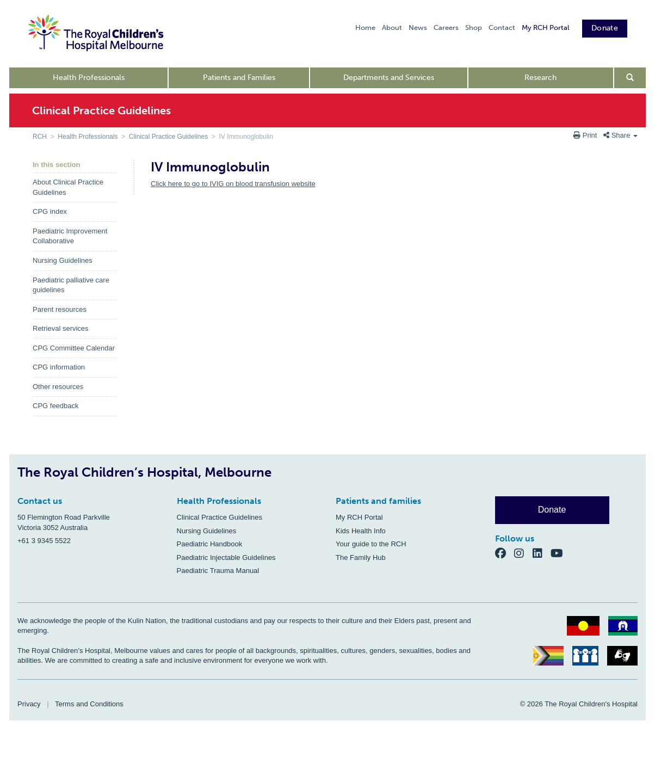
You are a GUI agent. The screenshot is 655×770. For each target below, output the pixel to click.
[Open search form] (630, 77)
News (418, 27)
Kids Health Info (361, 531)
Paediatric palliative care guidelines (71, 285)
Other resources (58, 387)
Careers (446, 27)
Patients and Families (239, 77)
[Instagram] (523, 553)
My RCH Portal (545, 27)
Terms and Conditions (89, 704)
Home (365, 27)
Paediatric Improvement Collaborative (70, 236)
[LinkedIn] (542, 553)
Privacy (29, 704)
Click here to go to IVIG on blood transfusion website (233, 184)
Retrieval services (61, 328)
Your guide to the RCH (371, 544)
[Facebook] (505, 553)
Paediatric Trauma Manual (218, 570)
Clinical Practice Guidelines (168, 136)
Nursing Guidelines (62, 260)
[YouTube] (560, 553)
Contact (502, 27)
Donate (604, 28)
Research (540, 77)
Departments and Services (388, 77)
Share (620, 135)
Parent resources (59, 309)
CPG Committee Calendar (74, 348)
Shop (473, 27)
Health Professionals (89, 77)
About (392, 27)
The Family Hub (361, 557)
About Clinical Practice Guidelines (68, 187)
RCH (40, 136)
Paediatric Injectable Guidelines (226, 557)
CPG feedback (56, 406)
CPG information (59, 367)
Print (586, 135)
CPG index (50, 211)
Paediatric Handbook (210, 544)
